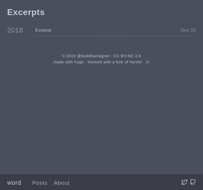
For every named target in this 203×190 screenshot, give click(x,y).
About (62, 183)
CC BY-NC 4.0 (127, 56)
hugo (79, 62)
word (14, 182)
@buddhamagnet (93, 56)
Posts (40, 183)
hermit (136, 62)
